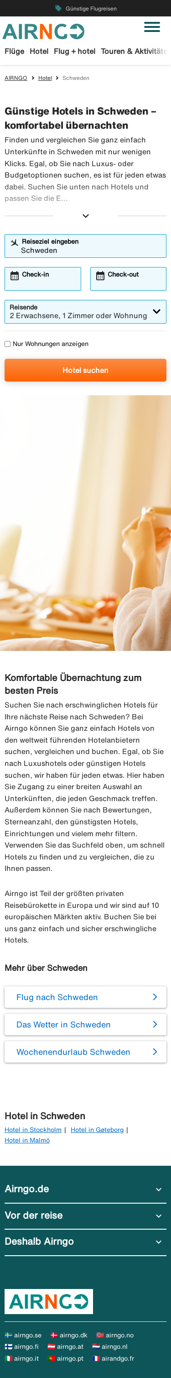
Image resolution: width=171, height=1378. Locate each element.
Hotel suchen (85, 370)
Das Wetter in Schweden (63, 1024)
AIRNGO (16, 78)
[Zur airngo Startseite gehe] (43, 30)
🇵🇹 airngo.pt (65, 1358)
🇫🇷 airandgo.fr (113, 1358)
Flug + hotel (74, 51)
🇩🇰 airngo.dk (69, 1335)
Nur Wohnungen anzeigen (46, 344)
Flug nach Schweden (57, 997)
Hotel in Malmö (27, 1140)
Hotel (39, 51)
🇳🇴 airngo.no (115, 1335)
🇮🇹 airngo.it (22, 1358)
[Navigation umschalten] (152, 27)
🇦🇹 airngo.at (65, 1346)
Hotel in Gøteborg (97, 1130)
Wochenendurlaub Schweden (73, 1052)
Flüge (14, 51)
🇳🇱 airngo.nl (110, 1346)
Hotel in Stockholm (33, 1130)
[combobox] (91, 250)
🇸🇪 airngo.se (23, 1335)
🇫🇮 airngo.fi (22, 1346)
